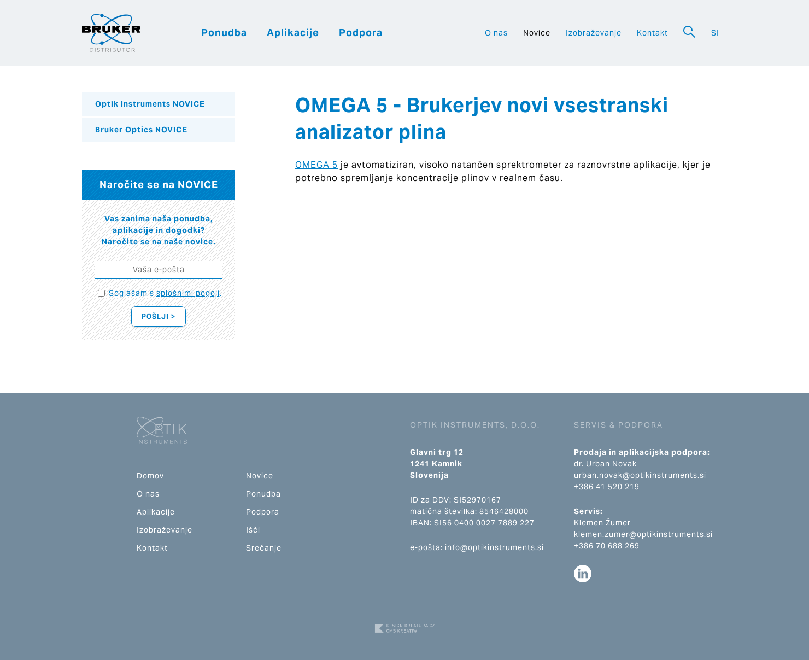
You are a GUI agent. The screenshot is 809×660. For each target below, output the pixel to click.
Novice (536, 33)
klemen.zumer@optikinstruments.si (643, 534)
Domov (150, 476)
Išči (253, 530)
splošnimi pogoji (188, 293)
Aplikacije (293, 32)
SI (715, 33)
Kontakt (652, 33)
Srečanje (264, 548)
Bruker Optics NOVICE (141, 130)
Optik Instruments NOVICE (150, 104)
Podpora (361, 32)
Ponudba (224, 32)
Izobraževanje (594, 33)
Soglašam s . (165, 293)
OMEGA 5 (316, 165)
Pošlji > (158, 316)
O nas (496, 33)
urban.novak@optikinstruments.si (640, 475)
